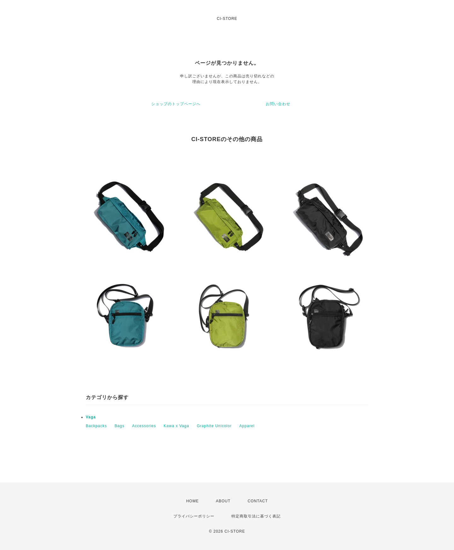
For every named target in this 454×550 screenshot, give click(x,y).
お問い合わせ (278, 104)
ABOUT (223, 501)
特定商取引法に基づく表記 (256, 516)
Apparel (246, 426)
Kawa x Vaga (176, 426)
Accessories (144, 426)
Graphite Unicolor (214, 426)
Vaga (91, 417)
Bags (119, 426)
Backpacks (96, 426)
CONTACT (257, 501)
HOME (192, 501)
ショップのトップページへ (176, 104)
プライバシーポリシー (193, 516)
